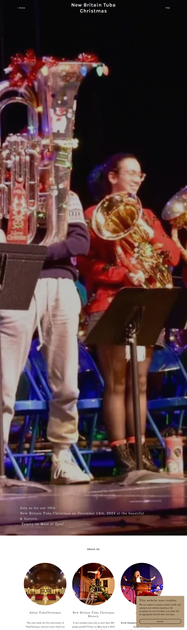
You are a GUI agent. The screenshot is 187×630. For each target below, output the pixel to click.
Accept (160, 621)
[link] (93, 12)
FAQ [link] (168, 8)
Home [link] (22, 8)
